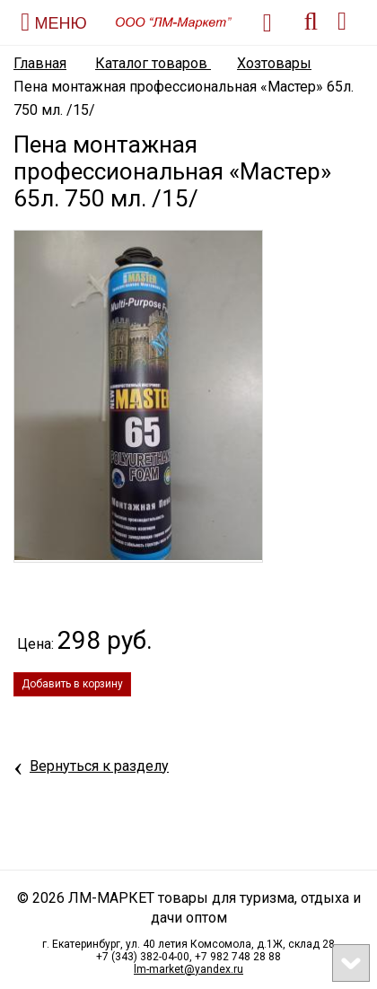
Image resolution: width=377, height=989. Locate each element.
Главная (39, 63)
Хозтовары (274, 63)
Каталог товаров (153, 63)
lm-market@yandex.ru (188, 969)
